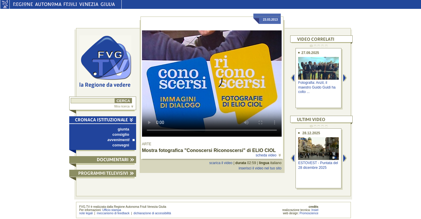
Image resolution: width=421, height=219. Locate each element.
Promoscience (309, 213)
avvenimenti (121, 140)
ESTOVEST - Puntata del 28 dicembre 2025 (318, 165)
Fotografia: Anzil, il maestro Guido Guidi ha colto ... (317, 87)
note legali (86, 213)
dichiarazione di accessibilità (152, 213)
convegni (121, 145)
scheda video (268, 155)
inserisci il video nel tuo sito (260, 168)
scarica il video (220, 163)
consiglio (121, 134)
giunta (123, 129)
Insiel (314, 210)
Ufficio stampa (111, 210)
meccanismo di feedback (113, 213)
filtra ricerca (123, 106)
